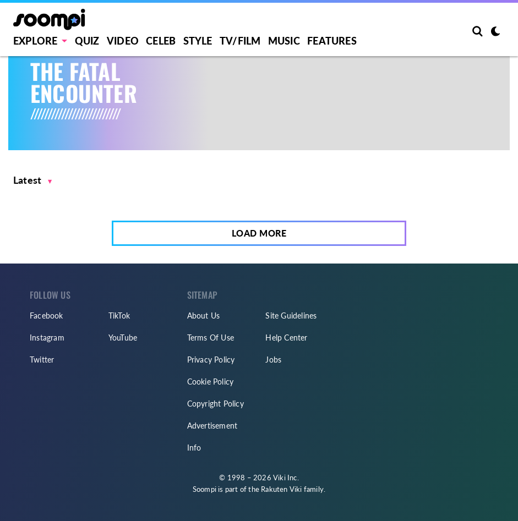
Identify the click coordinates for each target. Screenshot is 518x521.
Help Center (286, 337)
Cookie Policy (210, 381)
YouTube (122, 337)
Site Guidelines (291, 315)
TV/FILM (240, 41)
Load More (259, 233)
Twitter (42, 359)
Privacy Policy (211, 359)
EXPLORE (35, 41)
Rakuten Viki (281, 489)
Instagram (47, 337)
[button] (32, 180)
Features (332, 41)
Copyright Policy (215, 403)
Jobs (273, 359)
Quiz (87, 41)
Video (123, 41)
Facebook (46, 315)
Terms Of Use (210, 337)
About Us (203, 315)
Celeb (161, 41)
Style (197, 41)
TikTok (119, 315)
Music (284, 41)
